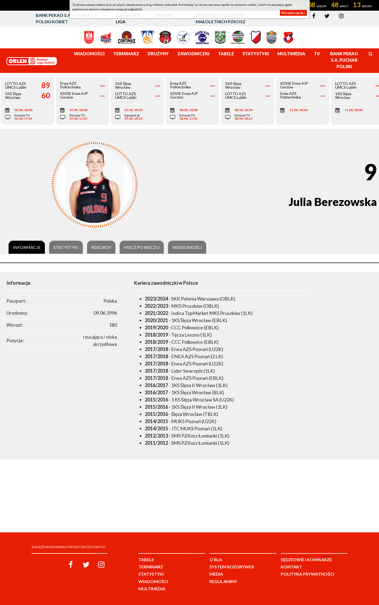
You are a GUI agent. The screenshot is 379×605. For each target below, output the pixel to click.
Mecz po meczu (141, 247)
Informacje (27, 247)
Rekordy (101, 247)
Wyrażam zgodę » (293, 12)
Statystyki (66, 247)
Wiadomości (187, 247)
